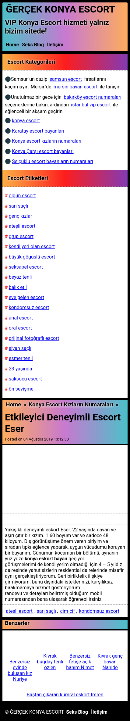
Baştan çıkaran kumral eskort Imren (64, 695)
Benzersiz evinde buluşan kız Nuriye (20, 670)
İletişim (55, 45)
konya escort (26, 120)
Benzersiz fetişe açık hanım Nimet (80, 661)
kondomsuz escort (99, 611)
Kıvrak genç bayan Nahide (109, 661)
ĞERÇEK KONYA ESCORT (60, 9)
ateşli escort (19, 611)
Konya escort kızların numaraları (71, 404)
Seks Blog (33, 45)
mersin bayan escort (76, 87)
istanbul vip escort (91, 105)
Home (12, 45)
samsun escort (66, 79)
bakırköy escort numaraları (92, 97)
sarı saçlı (46, 611)
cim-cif (67, 611)
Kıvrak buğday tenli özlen (50, 661)
